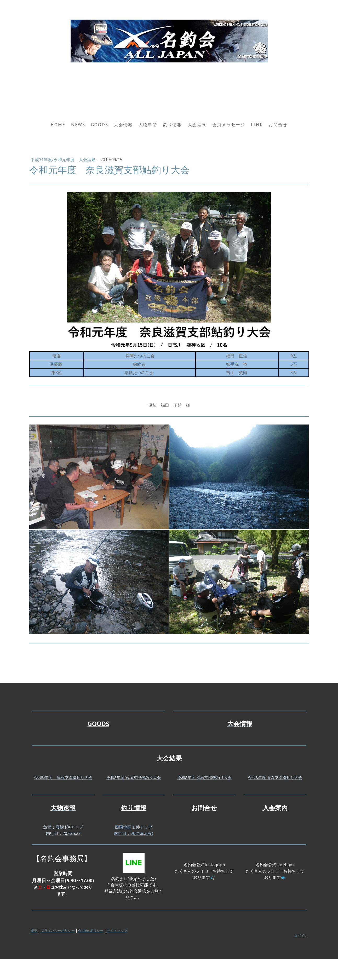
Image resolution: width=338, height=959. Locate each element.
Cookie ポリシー (91, 930)
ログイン (301, 935)
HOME (58, 124)
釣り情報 (172, 124)
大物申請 (148, 124)
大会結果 (197, 124)
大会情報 (123, 124)
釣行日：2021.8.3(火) (133, 833)
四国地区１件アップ (133, 827)
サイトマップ (117, 930)
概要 (34, 930)
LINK (257, 124)
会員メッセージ (228, 124)
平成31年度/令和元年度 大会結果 (63, 159)
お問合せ (278, 124)
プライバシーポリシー (58, 930)
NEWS (78, 124)
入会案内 (275, 807)
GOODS (99, 124)
